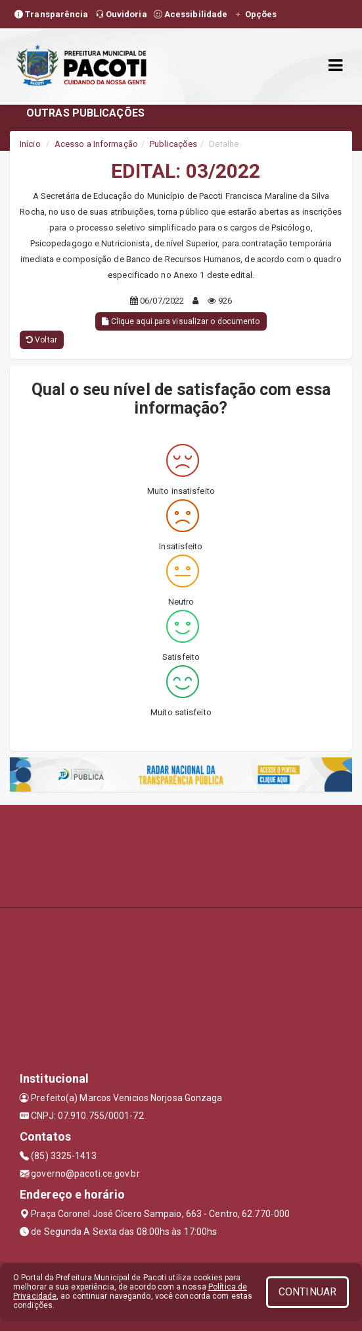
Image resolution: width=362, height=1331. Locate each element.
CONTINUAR (307, 1292)
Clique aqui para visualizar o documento (181, 321)
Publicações (173, 144)
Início (30, 144)
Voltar (41, 339)
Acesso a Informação (96, 144)
